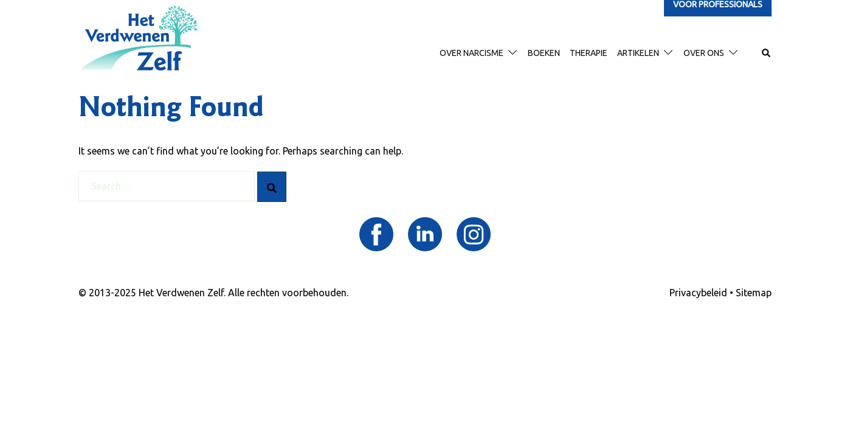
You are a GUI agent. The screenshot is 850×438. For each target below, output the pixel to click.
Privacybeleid (698, 292)
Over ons (703, 53)
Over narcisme (471, 53)
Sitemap (754, 292)
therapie (588, 53)
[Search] (271, 187)
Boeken (544, 53)
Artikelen (638, 53)
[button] (767, 53)
